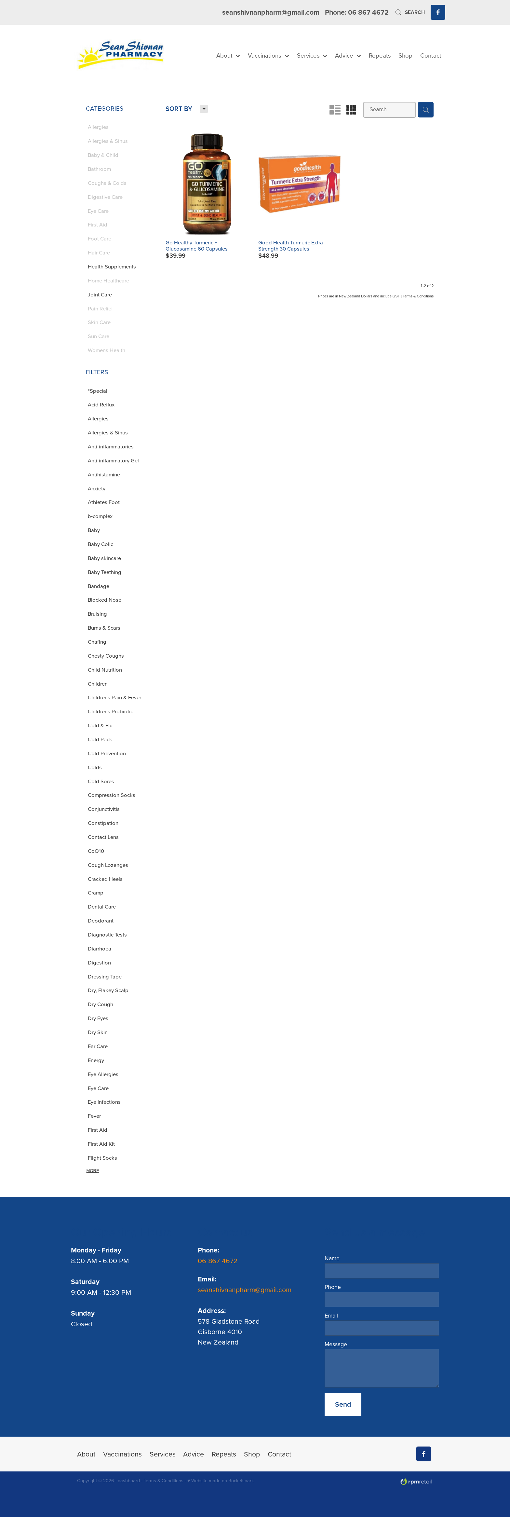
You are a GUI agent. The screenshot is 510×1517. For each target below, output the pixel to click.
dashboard (129, 1480)
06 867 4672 (219, 1260)
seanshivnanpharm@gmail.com (270, 12)
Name (332, 1258)
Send (343, 1404)
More (93, 1170)
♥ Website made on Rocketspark (220, 1480)
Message (336, 1344)
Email (331, 1316)
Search (410, 12)
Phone (333, 1287)
